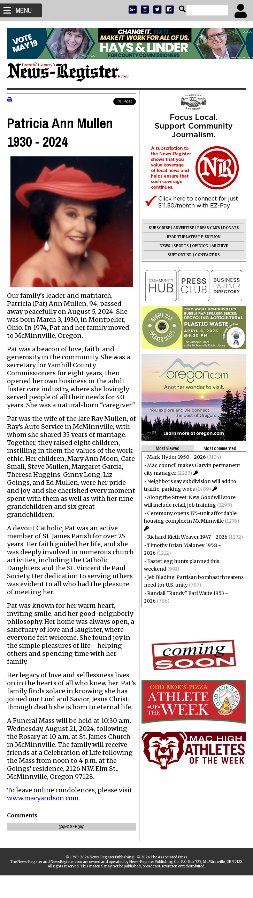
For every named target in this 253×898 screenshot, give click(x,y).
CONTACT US (207, 255)
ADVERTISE (183, 228)
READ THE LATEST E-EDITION (194, 237)
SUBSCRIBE (159, 228)
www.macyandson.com (43, 821)
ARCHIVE (220, 246)
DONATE (231, 228)
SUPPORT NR (180, 255)
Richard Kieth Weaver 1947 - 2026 (187, 537)
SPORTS (181, 246)
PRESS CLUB (208, 228)
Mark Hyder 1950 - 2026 (176, 457)
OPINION (200, 246)
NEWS (165, 246)
